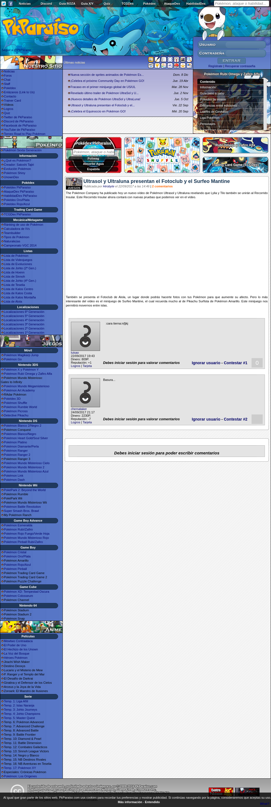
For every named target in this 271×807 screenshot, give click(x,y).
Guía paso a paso (212, 93)
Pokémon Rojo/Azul (17, 564)
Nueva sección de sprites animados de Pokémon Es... (107, 74)
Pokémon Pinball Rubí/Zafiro (23, 542)
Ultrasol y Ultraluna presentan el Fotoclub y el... (103, 105)
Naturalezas (12, 241)
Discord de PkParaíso (18, 121)
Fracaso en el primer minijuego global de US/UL (103, 87)
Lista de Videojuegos (18, 260)
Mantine (137, 301)
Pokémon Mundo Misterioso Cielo (26, 463)
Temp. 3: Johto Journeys (20, 709)
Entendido (152, 802)
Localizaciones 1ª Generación (24, 332)
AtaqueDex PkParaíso (19, 191)
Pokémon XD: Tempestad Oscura (26, 591)
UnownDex (11, 177)
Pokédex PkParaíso (17, 187)
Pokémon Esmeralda (18, 525)
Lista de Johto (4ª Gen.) (20, 280)
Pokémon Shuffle (15, 402)
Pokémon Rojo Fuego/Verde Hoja (26, 533)
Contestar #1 (235, 363)
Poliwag (93, 158)
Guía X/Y (87, 3)
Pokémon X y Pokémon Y (21, 369)
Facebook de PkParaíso (20, 125)
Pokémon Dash (14, 479)
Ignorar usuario (206, 363)
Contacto (10, 96)
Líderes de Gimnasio (214, 111)
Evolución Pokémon (17, 168)
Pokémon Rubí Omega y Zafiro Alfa (28, 373)
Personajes (207, 123)
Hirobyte (108, 186)
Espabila (93, 169)
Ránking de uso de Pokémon (23, 224)
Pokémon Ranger (16, 450)
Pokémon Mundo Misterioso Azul (26, 471)
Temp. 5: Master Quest (19, 718)
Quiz (107, 3)
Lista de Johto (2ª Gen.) (20, 268)
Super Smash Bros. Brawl (21, 510)
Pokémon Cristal (15, 552)
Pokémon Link (13, 475)
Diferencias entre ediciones (218, 105)
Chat (7, 79)
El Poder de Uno (15, 645)
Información (208, 87)
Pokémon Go (13, 359)
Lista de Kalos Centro (18, 289)
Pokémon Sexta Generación (22, 150)
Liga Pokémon (210, 117)
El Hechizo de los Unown (21, 649)
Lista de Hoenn (14, 272)
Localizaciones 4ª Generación (24, 320)
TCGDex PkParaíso (17, 214)
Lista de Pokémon (16, 255)
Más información (130, 802)
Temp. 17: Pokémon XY (20, 768)
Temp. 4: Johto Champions (22, 713)
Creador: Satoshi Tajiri (19, 164)
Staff (7, 84)
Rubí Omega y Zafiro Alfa (235, 145)
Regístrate (215, 66)
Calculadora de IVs (17, 228)
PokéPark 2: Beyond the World (25, 490)
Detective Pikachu (16, 415)
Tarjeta (87, 366)
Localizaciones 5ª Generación (24, 316)
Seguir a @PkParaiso (16, 50)
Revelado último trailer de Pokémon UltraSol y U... (105, 93)
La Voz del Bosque (16, 653)
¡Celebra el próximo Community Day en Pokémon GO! (107, 80)
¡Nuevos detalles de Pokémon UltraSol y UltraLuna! (105, 99)
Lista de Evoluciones (18, 264)
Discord (46, 3)
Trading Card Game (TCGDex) (235, 165)
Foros (8, 75)
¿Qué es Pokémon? (17, 160)
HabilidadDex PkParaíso (20, 195)
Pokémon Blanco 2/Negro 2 (22, 425)
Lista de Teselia (14, 284)
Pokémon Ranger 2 (17, 454)
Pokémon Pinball (15, 568)
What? (264, 803)
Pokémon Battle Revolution (22, 506)
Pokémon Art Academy (19, 390)
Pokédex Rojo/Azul (17, 204)
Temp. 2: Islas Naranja (19, 705)
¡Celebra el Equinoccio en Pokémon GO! (98, 111)
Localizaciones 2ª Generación (24, 328)
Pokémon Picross (16, 411)
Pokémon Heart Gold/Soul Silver (26, 438)
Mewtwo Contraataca (18, 641)
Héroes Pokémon (16, 657)
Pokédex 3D (12, 398)
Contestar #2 (235, 419)
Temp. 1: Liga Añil (16, 701)
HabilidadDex (196, 3)
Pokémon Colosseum (18, 595)
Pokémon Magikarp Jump (21, 355)
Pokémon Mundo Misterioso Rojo (26, 537)
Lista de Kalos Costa (18, 293)
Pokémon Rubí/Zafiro (18, 529)
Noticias (25, 3)
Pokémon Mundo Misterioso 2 (24, 467)
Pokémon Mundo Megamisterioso (26, 386)
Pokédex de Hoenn (213, 99)
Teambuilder (12, 233)
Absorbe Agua (93, 163)
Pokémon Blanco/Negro (20, 434)
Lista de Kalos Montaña (20, 297)
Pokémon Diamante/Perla (21, 446)
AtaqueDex (172, 3)
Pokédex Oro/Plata (16, 200)
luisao (75, 352)
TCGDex (127, 3)
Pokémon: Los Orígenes (20, 776)
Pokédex (149, 3)
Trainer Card (12, 100)
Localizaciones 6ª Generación (24, 311)
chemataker (79, 409)
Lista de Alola (13, 301)
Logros (8, 108)
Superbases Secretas (214, 130)
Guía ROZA (67, 3)
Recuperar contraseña (240, 66)
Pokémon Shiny (14, 173)
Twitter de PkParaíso (18, 117)
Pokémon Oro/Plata (17, 556)
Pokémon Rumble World (20, 407)
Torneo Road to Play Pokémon (24, 133)
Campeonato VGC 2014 (20, 245)
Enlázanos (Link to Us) (19, 92)
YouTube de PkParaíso (19, 129)
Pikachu (192, 301)
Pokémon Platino (15, 442)
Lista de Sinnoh (14, 276)
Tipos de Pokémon (16, 237)
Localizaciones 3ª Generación (24, 324)
